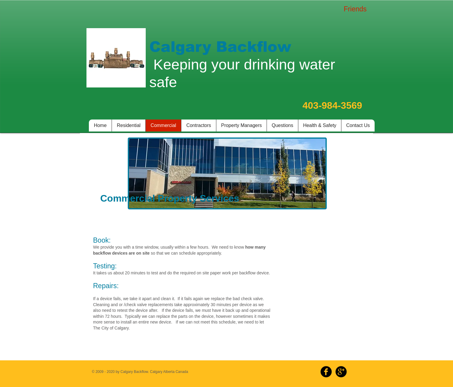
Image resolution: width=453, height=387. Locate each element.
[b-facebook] (326, 371)
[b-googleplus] (341, 371)
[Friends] (355, 9)
